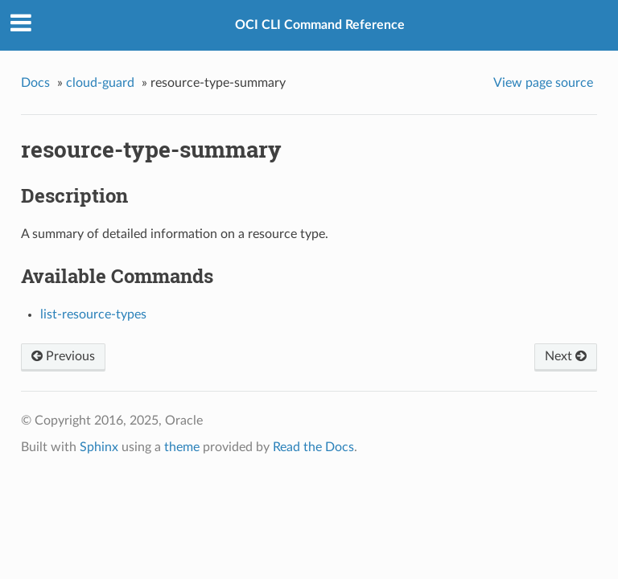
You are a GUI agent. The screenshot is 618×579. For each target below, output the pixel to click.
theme (182, 447)
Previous (63, 356)
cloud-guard (100, 82)
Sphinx (99, 447)
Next (566, 356)
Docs (35, 82)
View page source (543, 82)
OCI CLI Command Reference (320, 24)
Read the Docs (313, 447)
